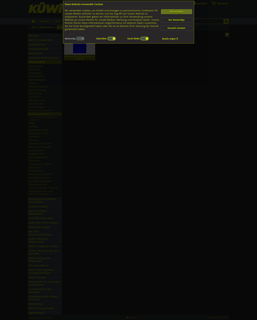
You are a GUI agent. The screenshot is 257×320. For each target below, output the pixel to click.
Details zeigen (170, 38)
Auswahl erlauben (176, 28)
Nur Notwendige (176, 19)
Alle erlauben (176, 11)
